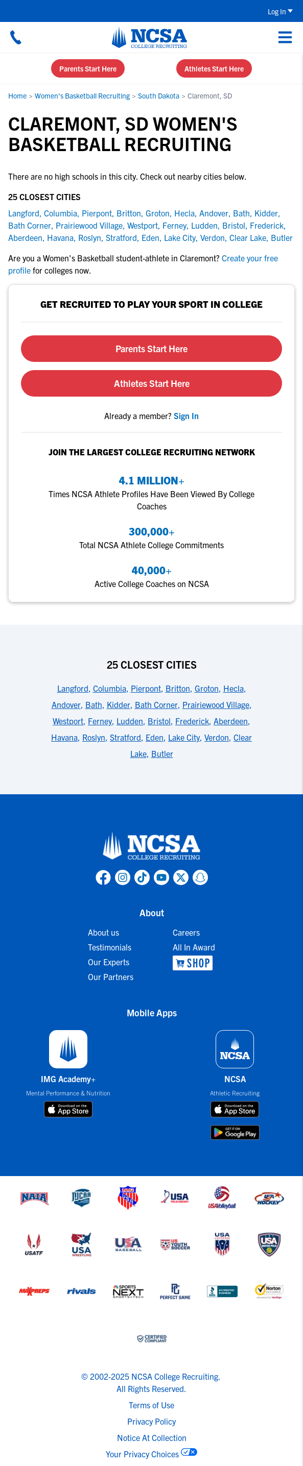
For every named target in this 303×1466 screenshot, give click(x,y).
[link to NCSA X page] (181, 877)
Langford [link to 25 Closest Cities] (72, 688)
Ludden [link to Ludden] (204, 225)
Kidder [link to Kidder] (266, 213)
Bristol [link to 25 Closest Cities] (159, 721)
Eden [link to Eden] (150, 237)
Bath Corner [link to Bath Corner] (29, 225)
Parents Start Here (87, 68)
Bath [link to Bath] (241, 213)
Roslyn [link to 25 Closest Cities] (93, 737)
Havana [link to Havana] (60, 237)
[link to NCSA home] (152, 846)
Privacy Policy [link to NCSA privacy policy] (151, 1421)
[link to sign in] (186, 415)
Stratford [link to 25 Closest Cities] (125, 737)
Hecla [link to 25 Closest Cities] (233, 688)
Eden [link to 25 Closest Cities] (155, 737)
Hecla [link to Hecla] (184, 213)
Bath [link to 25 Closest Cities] (93, 704)
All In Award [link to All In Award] (194, 947)
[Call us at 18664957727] (15, 37)
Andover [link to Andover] (213, 213)
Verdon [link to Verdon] (212, 237)
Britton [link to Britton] (128, 213)
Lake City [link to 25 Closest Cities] (184, 737)
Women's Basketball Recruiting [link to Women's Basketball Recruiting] (82, 95)
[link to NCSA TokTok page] (142, 877)
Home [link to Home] (17, 95)
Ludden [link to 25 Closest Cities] (129, 721)
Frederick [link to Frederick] (267, 225)
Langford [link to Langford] (23, 213)
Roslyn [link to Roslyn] (89, 237)
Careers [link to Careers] (186, 932)
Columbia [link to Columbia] (60, 213)
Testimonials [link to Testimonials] (109, 947)
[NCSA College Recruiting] (149, 37)
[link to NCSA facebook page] (103, 877)
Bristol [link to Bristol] (233, 225)
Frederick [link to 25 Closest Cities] (192, 721)
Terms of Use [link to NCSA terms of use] (151, 1405)
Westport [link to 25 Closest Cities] (68, 721)
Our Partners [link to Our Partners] (110, 976)
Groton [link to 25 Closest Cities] (207, 688)
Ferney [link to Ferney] (174, 225)
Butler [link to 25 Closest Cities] (162, 753)
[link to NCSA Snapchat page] (200, 877)
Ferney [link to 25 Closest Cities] (100, 721)
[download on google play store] (235, 1132)
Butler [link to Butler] (282, 237)
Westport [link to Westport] (142, 225)
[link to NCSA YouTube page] (161, 877)
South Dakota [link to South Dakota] (158, 95)
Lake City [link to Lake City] (180, 237)
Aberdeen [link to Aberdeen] (25, 237)
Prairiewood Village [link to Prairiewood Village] (89, 225)
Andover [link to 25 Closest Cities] (66, 704)
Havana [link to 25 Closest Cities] (64, 737)
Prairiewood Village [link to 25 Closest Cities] (215, 704)
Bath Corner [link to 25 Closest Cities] (156, 704)
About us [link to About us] (103, 932)
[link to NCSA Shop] (194, 963)
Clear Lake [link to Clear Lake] (247, 237)
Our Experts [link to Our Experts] (108, 962)
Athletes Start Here (214, 68)
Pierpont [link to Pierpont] (97, 213)
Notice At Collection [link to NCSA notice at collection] (152, 1437)
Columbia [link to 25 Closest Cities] (109, 688)
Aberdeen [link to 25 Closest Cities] (231, 721)
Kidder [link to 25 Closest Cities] (118, 704)
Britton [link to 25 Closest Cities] (178, 688)
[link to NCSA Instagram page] (122, 877)
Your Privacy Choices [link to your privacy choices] (142, 1454)
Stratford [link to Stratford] (121, 237)
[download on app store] (68, 1109)
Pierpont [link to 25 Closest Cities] (146, 688)
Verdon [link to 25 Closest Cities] (216, 737)
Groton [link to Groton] (158, 213)
